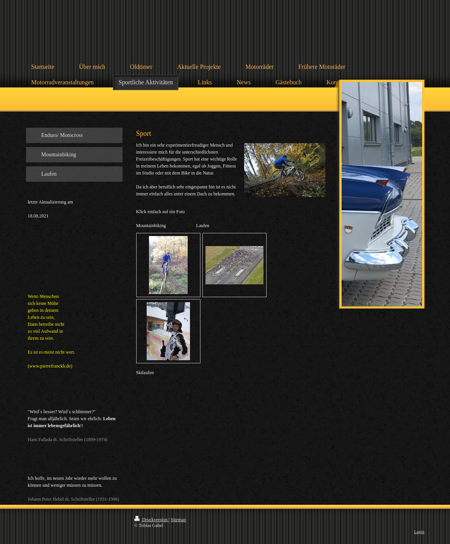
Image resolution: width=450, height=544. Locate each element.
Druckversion (151, 519)
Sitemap (178, 519)
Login (419, 531)
